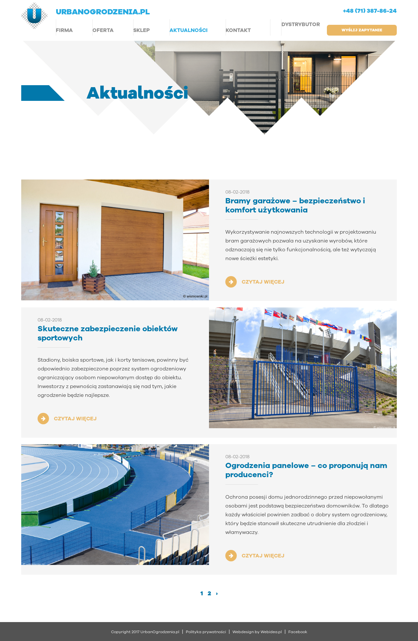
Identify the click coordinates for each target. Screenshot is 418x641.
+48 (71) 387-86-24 (370, 11)
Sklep (141, 30)
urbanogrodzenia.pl (103, 12)
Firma (64, 30)
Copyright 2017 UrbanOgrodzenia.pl (145, 631)
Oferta (103, 30)
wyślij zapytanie (362, 30)
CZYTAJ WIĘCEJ (263, 282)
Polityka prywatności (206, 631)
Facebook (297, 631)
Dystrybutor (300, 24)
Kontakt (238, 30)
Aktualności (188, 30)
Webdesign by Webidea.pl (257, 631)
